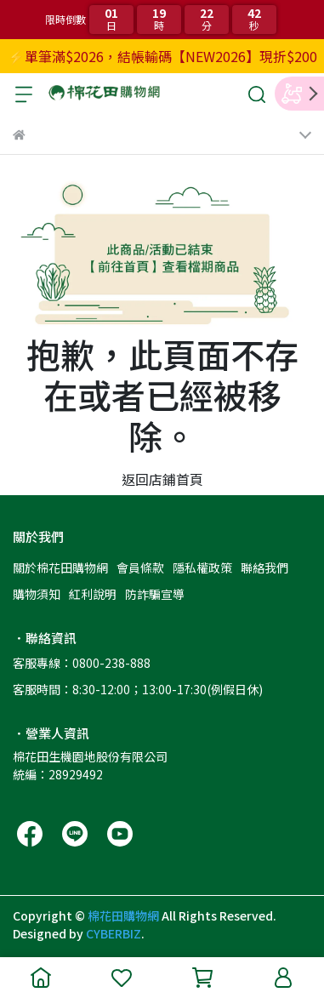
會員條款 (140, 567)
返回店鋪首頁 (162, 479)
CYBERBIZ (113, 933)
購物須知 (36, 593)
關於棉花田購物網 (60, 567)
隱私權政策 (202, 567)
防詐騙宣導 (155, 593)
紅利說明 (93, 593)
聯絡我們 (264, 567)
